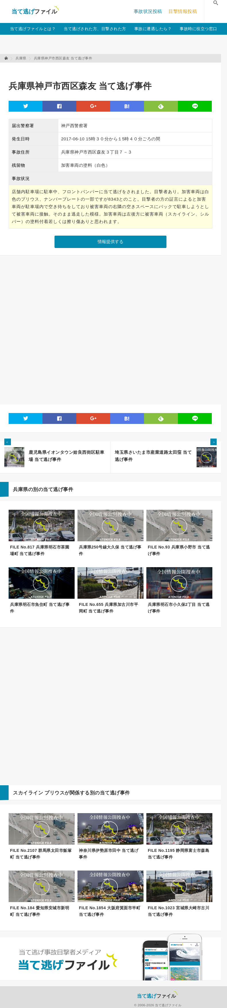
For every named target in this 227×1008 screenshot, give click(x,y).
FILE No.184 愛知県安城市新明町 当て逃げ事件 (39, 911)
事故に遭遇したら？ (153, 28)
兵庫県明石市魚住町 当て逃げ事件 (39, 607)
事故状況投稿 (148, 11)
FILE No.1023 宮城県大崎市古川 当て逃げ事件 (178, 911)
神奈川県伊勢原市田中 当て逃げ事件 (108, 853)
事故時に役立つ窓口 (198, 28)
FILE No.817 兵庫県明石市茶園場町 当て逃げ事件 (39, 550)
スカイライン (28, 793)
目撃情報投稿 (182, 11)
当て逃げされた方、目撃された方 (95, 28)
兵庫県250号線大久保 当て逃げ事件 (110, 550)
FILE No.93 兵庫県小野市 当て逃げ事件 (179, 550)
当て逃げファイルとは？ (33, 28)
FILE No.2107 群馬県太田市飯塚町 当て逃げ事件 (40, 853)
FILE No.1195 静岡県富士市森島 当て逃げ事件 (178, 853)
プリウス (54, 793)
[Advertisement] (113, 69)
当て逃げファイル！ (35, 11)
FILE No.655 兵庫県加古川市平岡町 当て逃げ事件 (108, 607)
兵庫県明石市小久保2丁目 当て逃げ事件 (179, 607)
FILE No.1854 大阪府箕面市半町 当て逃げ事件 (109, 911)
